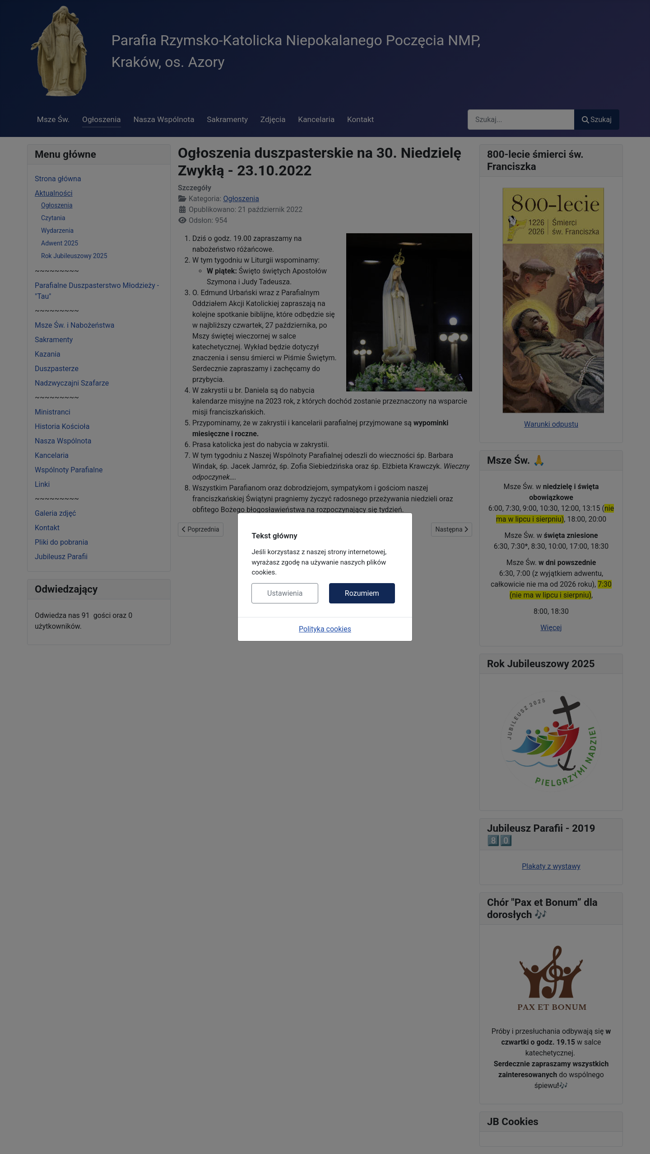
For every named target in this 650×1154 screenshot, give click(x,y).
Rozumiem (362, 593)
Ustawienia (284, 593)
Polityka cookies (325, 629)
